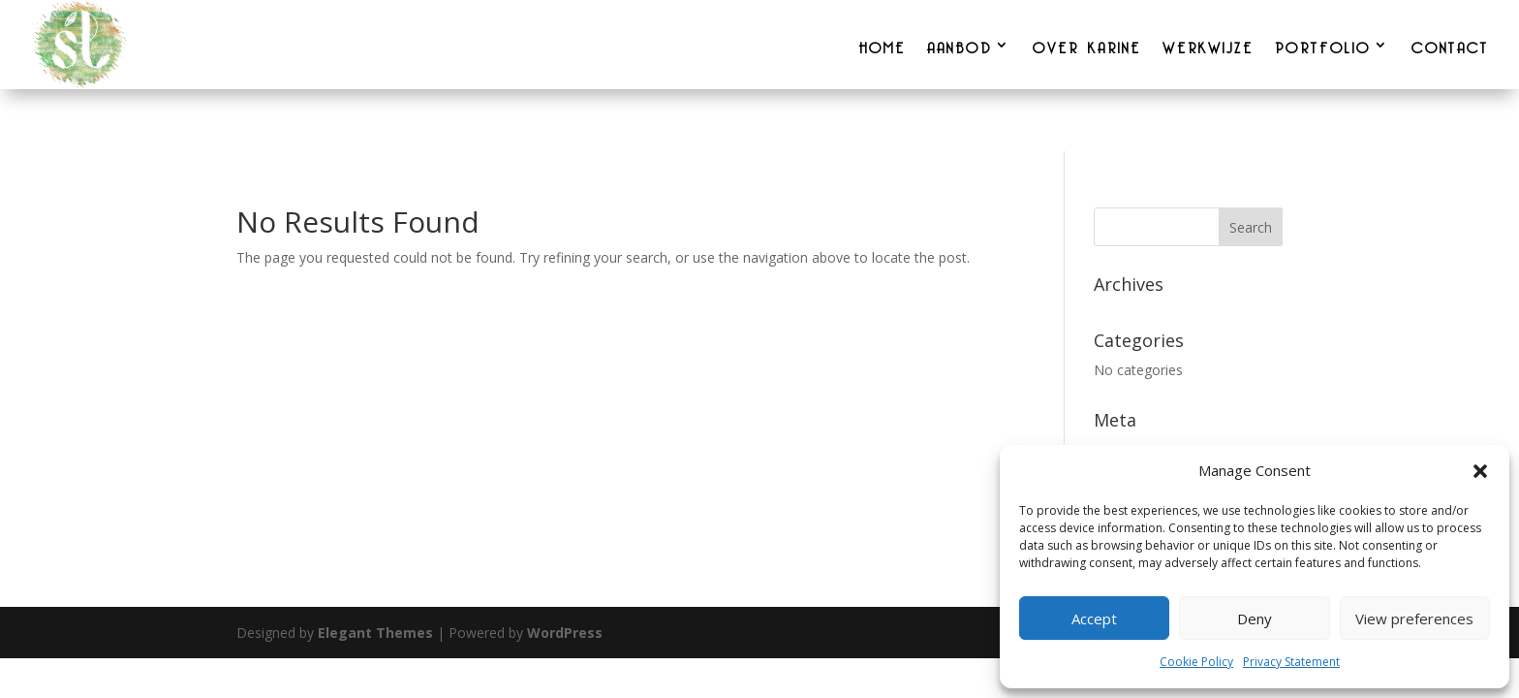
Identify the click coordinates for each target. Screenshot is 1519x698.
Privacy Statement (1291, 661)
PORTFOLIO (1323, 44)
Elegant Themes (375, 632)
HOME (882, 44)
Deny (1254, 618)
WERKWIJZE (1208, 44)
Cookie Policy (1196, 661)
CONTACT (1450, 44)
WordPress (565, 632)
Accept (1094, 618)
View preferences (1414, 618)
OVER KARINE (1087, 44)
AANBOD (959, 44)
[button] (1480, 471)
